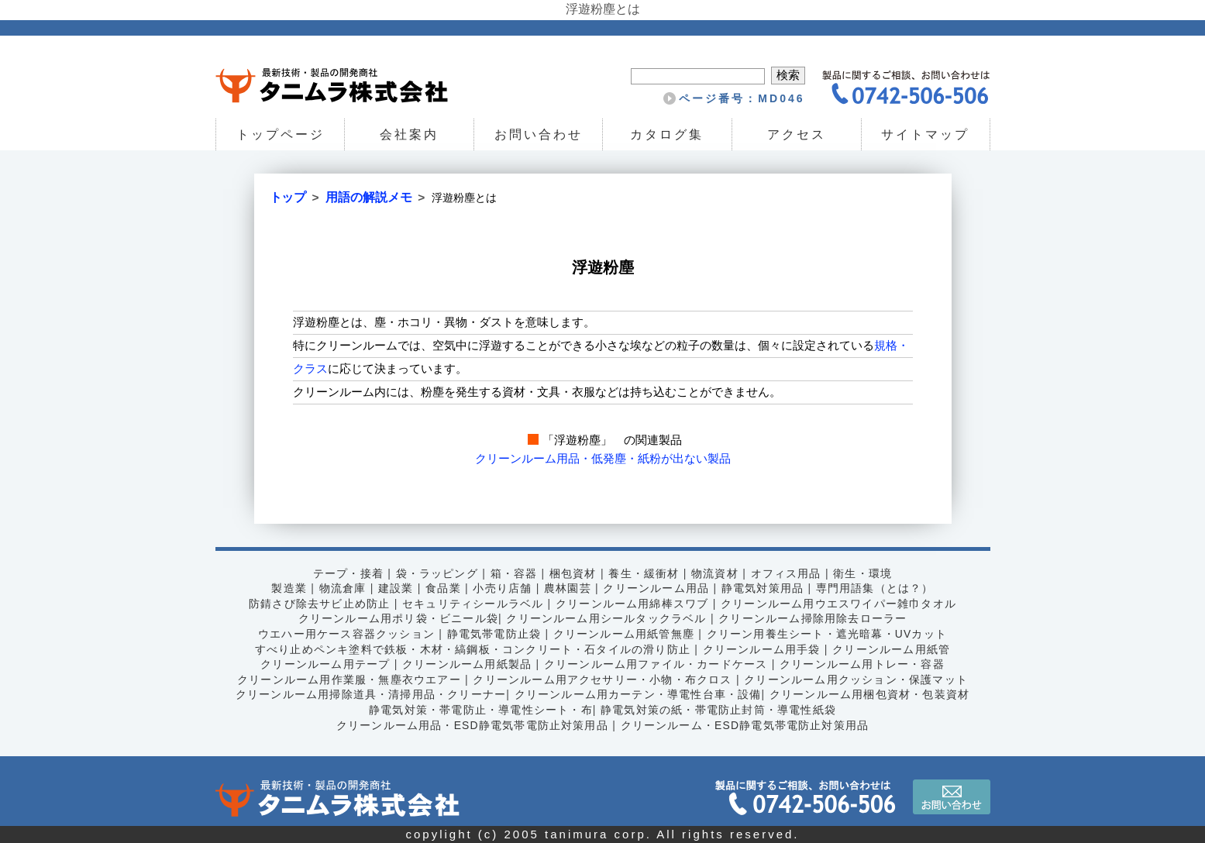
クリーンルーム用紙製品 (465, 664)
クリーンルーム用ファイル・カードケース (656, 664)
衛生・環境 (866, 572)
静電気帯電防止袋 (492, 633)
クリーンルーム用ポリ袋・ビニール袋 (395, 618)
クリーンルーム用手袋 (763, 648)
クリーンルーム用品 (657, 588)
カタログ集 (667, 134)
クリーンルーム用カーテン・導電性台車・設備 (638, 694)
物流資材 (716, 572)
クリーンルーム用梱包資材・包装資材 (873, 694)
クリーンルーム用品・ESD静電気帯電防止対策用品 (470, 724)
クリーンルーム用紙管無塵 (624, 633)
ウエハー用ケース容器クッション (342, 633)
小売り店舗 (501, 588)
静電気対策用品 (764, 588)
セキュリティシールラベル (471, 603)
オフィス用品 (788, 572)
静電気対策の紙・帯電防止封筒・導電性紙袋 (720, 709)
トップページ (280, 134)
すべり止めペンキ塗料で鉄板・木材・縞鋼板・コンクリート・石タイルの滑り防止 (471, 648)
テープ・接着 (344, 572)
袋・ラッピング (435, 572)
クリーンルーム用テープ (321, 664)
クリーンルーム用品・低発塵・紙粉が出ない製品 (603, 458)
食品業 (441, 588)
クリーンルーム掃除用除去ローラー (815, 618)
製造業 (285, 588)
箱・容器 (513, 572)
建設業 (393, 588)
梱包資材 (573, 572)
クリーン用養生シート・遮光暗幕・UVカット (830, 633)
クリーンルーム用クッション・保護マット (859, 679)
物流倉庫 (339, 588)
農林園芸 (567, 588)
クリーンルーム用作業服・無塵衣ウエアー (346, 679)
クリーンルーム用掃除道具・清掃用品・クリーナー (367, 694)
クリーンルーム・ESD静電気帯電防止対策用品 (747, 724)
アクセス (796, 134)
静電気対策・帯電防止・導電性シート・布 (479, 709)
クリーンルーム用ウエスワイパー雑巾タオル (841, 603)
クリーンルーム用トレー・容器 (865, 664)
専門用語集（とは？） (878, 588)
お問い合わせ (538, 134)
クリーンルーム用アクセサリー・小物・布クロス (602, 679)
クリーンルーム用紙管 (895, 648)
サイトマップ (925, 134)
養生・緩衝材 (644, 572)
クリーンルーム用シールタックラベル (606, 618)
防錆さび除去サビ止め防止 (315, 603)
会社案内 (409, 134)
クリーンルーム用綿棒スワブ (632, 603)
